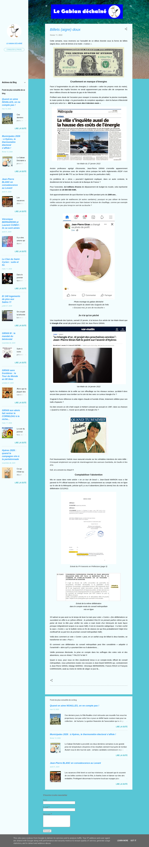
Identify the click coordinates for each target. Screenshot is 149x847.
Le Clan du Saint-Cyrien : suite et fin (11, 262)
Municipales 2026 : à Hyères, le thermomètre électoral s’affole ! (83, 734)
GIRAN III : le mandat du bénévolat (8, 336)
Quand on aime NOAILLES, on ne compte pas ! (74, 705)
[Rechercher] (130, 6)
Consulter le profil (14, 49)
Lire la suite (121, 727)
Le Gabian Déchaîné (14, 43)
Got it (133, 840)
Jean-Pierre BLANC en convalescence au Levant (75, 763)
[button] (126, 29)
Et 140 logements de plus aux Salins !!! (11, 299)
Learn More (122, 840)
